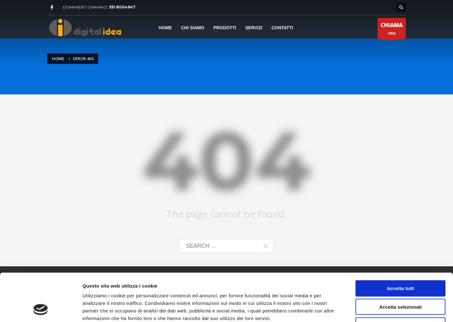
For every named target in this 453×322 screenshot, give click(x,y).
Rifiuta (400, 282)
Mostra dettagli (331, 309)
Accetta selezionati (400, 263)
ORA (392, 30)
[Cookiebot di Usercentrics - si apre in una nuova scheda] (40, 309)
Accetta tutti (400, 244)
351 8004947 (122, 7)
